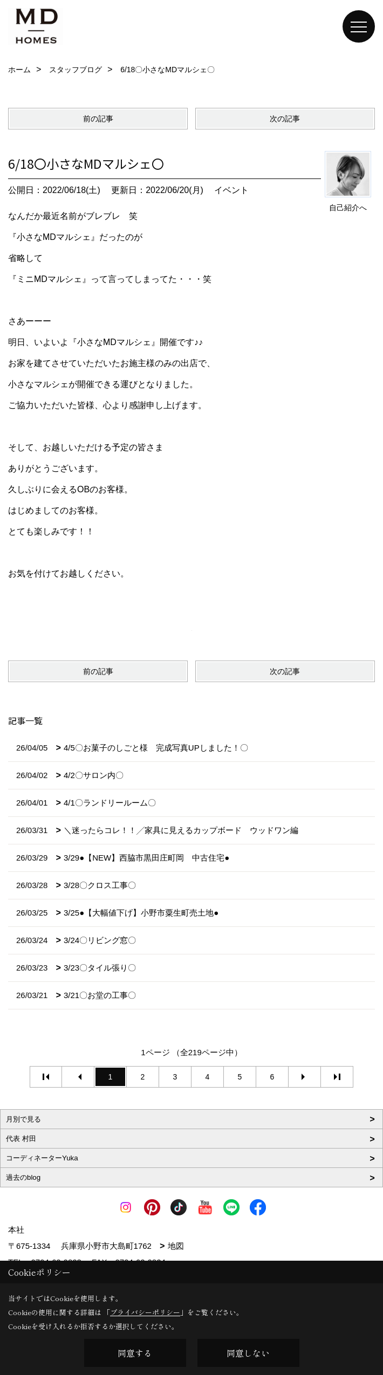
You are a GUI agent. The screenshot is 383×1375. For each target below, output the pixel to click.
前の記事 (98, 118)
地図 (176, 1245)
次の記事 (285, 118)
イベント (231, 190)
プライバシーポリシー (145, 1312)
